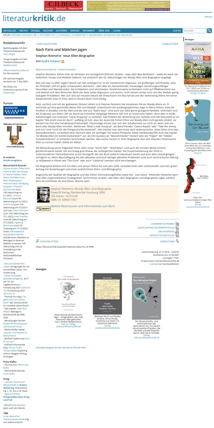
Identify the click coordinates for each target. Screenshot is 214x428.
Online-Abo (8, 92)
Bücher (48, 30)
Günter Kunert (10, 168)
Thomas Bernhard (12, 197)
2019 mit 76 (9, 293)
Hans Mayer (9, 53)
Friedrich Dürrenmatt (12, 188)
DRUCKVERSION (168, 231)
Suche (177, 30)
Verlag (208, 16)
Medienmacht (10, 65)
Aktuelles (9, 30)
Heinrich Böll (9, 171)
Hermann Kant (10, 183)
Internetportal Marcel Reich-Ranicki (13, 233)
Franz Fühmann (20, 210)
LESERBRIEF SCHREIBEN (165, 223)
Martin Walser (13, 174)
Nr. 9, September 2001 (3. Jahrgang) (52, 35)
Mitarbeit (89, 30)
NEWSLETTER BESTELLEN (164, 235)
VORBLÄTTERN (170, 43)
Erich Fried (8, 204)
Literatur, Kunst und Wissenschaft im (15, 384)
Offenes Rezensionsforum (16, 70)
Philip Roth (24, 168)
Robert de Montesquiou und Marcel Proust (15, 325)
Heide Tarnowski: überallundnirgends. (13, 277)
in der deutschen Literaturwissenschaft (14, 418)
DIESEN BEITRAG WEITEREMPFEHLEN (158, 227)
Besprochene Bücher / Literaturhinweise (55, 69)
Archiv (23, 30)
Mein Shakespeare (12, 180)
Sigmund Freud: (16, 396)
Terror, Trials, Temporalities (12, 349)
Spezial (35, 30)
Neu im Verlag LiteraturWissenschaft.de (68, 325)
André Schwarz (51, 61)
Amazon (198, 152)
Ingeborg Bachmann (13, 224)
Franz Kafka (9, 373)
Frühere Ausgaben (22, 35)
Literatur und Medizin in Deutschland (15, 334)
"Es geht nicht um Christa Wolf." (14, 299)
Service (75, 30)
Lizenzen (154, 263)
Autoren (61, 30)
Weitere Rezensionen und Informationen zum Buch (83, 206)
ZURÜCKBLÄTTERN (46, 43)
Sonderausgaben (12, 160)
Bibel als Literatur (16, 405)
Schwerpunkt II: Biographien (87, 35)
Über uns (104, 30)
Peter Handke (21, 216)
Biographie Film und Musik (118, 35)
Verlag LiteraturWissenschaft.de (107, 326)
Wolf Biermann (17, 177)
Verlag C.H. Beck (198, 93)
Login (116, 30)
